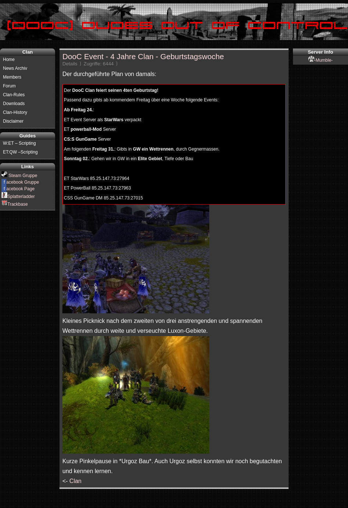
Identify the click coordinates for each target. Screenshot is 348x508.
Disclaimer (13, 121)
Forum (9, 86)
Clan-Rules (14, 94)
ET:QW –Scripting (20, 152)
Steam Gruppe (19, 175)
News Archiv (15, 68)
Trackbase (14, 204)
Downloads (14, 103)
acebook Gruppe (20, 182)
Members (12, 77)
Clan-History (15, 112)
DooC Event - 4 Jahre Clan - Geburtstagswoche (143, 56)
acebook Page (18, 188)
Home (9, 59)
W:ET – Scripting (19, 143)
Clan (75, 481)
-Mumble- (320, 60)
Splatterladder (18, 196)
